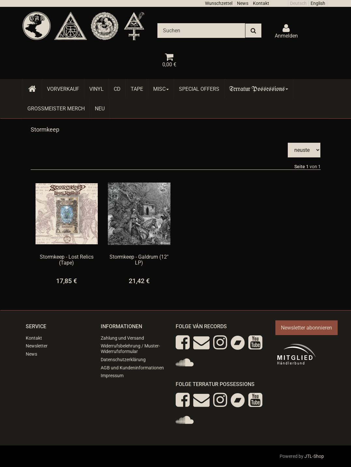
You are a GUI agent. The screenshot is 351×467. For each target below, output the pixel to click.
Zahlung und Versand (122, 338)
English (318, 3)
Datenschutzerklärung (123, 359)
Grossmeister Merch (56, 108)
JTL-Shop (314, 456)
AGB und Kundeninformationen (132, 367)
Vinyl (96, 89)
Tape (137, 89)
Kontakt (261, 3)
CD (117, 89)
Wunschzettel (218, 3)
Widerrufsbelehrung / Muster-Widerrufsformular (130, 348)
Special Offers (199, 89)
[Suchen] (201, 30)
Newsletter (37, 345)
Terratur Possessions (258, 89)
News (242, 3)
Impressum (112, 375)
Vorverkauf (63, 89)
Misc (161, 89)
